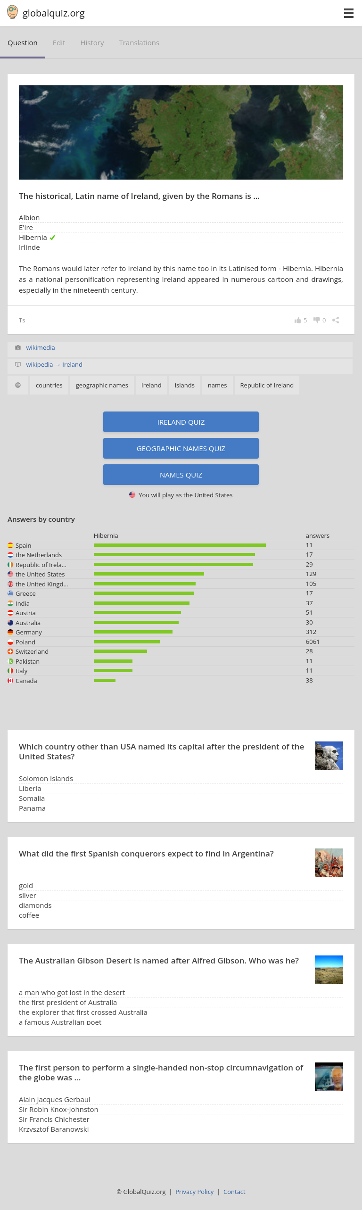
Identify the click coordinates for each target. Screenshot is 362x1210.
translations (139, 42)
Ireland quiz (181, 422)
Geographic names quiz (181, 448)
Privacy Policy (194, 1191)
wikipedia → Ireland (54, 364)
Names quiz (181, 474)
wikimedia (40, 347)
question (23, 42)
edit (59, 42)
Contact (234, 1191)
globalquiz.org (54, 13)
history (92, 42)
